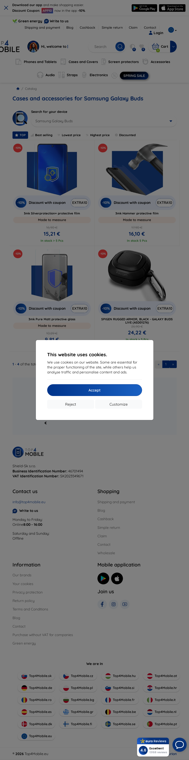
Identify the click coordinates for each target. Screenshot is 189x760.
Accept (94, 390)
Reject (70, 404)
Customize (118, 404)
